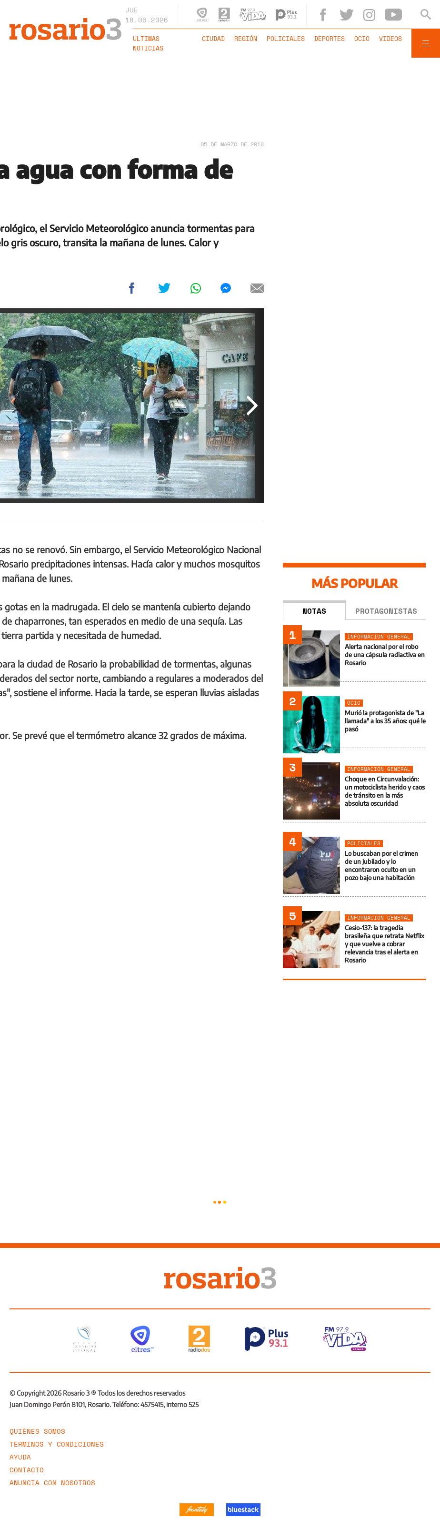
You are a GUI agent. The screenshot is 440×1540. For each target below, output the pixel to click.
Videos (390, 38)
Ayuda (20, 1457)
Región (245, 38)
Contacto (27, 1470)
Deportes (329, 38)
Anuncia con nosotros (52, 1483)
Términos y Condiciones (57, 1444)
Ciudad (213, 38)
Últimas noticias (148, 43)
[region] (220, 98)
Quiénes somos (37, 1431)
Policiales (286, 38)
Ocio (362, 38)
